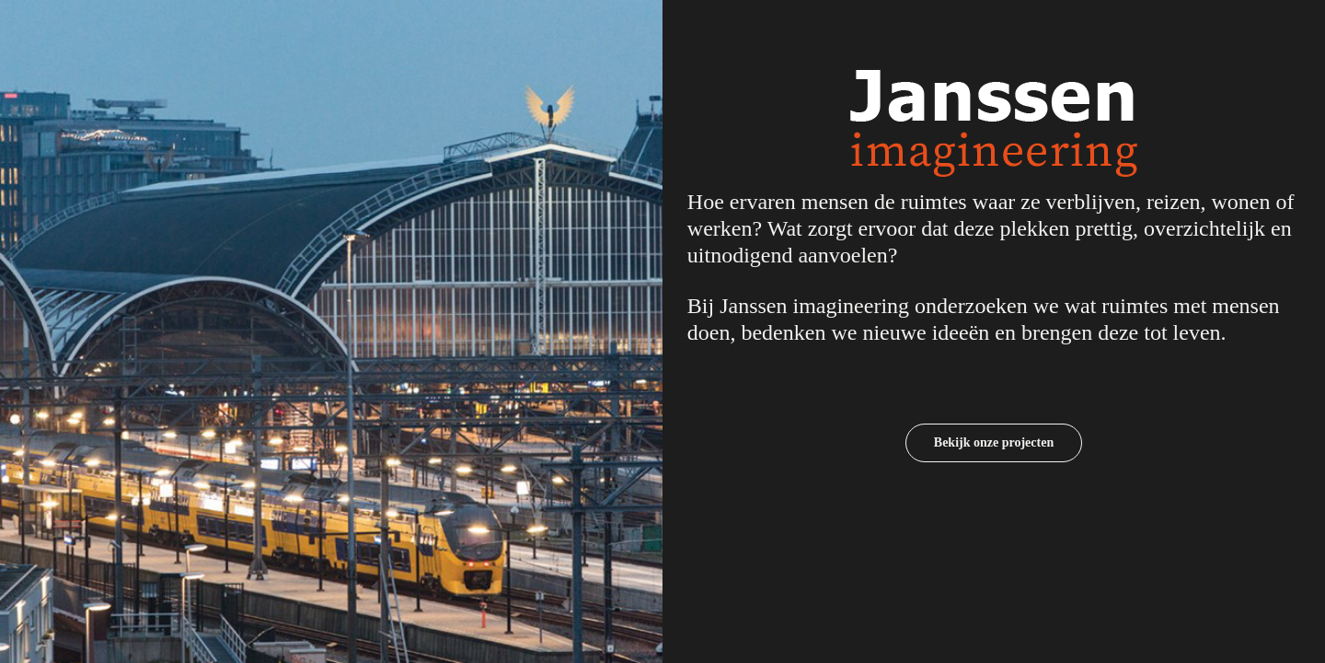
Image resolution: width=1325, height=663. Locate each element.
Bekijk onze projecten (994, 442)
